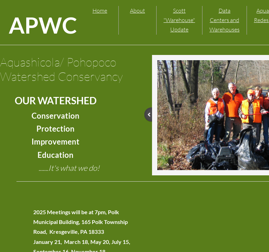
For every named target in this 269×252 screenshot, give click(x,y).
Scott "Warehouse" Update (179, 20)
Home (99, 10)
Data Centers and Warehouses (224, 20)
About (137, 10)
